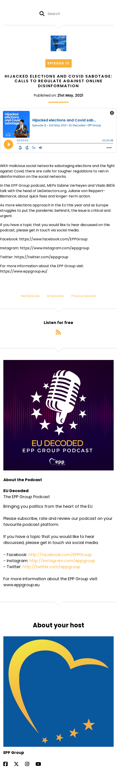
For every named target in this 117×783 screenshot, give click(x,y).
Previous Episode (83, 296)
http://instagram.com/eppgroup (62, 560)
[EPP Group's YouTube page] (41, 764)
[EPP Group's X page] (19, 764)
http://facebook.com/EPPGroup (60, 554)
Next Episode (30, 296)
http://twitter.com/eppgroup (51, 566)
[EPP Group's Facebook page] (8, 764)
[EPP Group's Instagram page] (30, 764)
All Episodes (55, 296)
